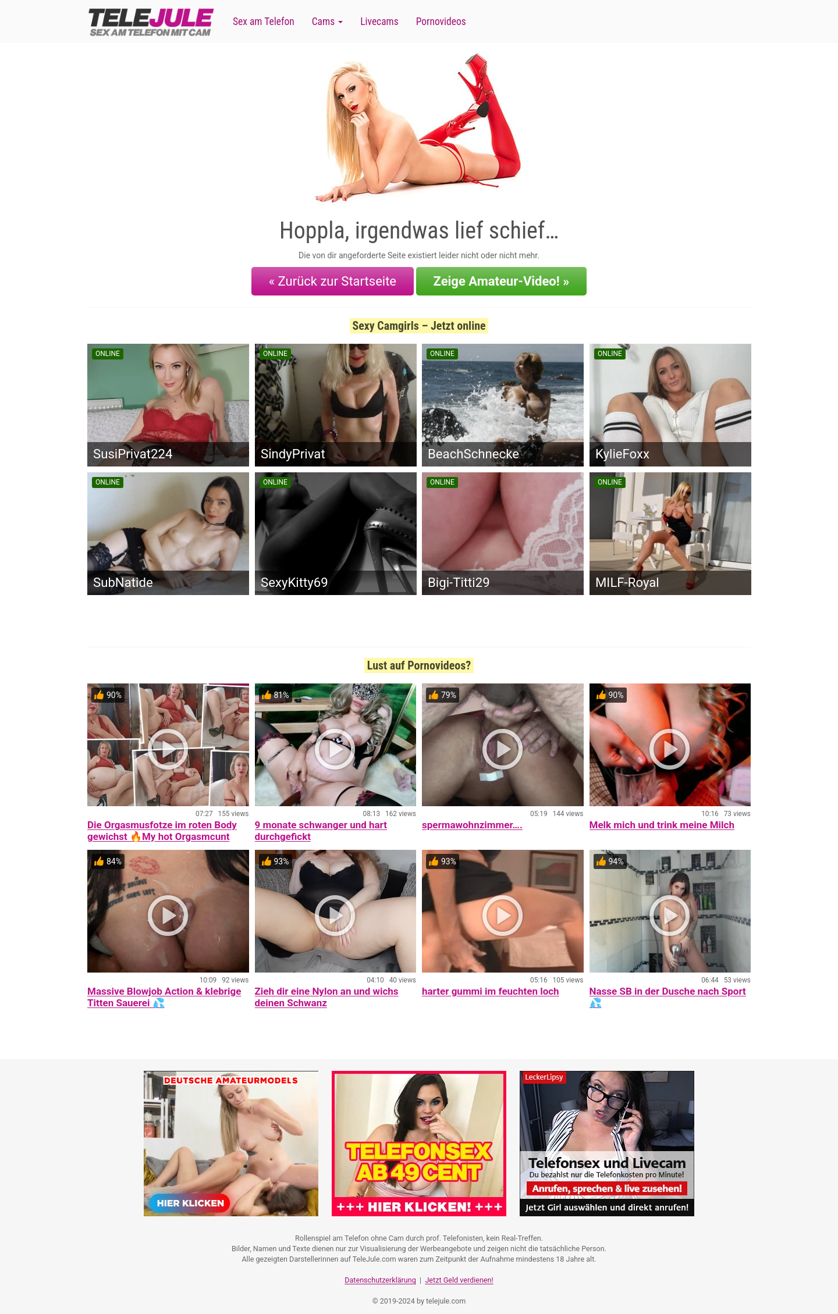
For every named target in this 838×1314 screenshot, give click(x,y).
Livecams (379, 21)
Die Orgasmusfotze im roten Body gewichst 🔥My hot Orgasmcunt (162, 824)
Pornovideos (441, 21)
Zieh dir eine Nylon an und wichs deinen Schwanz (327, 991)
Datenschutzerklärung (380, 1270)
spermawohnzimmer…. (472, 819)
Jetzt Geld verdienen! (459, 1270)
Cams (327, 21)
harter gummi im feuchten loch (490, 985)
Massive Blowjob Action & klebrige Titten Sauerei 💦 (164, 991)
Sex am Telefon (263, 21)
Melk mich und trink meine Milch (662, 819)
